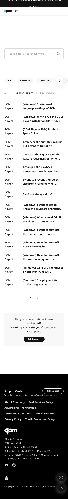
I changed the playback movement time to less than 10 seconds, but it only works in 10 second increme (43, 169)
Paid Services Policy (40, 402)
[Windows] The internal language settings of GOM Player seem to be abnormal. (41, 106)
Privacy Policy (13, 419)
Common (25, 80)
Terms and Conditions (18, 413)
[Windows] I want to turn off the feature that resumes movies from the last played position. (41, 232)
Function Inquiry (24, 92)
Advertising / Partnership (20, 407)
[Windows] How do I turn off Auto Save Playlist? (41, 244)
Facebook (14, 465)
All (9, 80)
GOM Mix (45, 80)
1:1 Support (34, 339)
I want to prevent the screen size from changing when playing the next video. (41, 182)
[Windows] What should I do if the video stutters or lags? (42, 219)
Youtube (6, 465)
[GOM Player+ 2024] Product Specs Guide (40, 131)
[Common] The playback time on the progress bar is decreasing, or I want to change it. (43, 282)
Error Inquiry (47, 92)
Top (61, 488)
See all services (44, 413)
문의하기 (61, 477)
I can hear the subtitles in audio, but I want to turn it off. (43, 144)
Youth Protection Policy (40, 419)
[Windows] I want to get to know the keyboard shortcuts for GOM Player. (41, 207)
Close (62, 3)
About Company (14, 402)
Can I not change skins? (38, 194)
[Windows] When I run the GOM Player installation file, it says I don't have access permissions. (43, 119)
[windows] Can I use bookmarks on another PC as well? (43, 269)
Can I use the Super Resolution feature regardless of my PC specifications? (42, 157)
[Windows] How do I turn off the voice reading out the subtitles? (41, 257)
